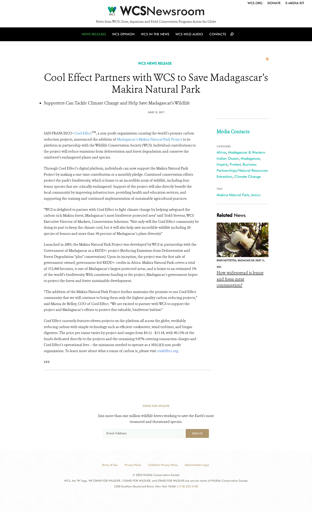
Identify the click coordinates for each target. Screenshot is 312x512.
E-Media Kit (295, 3)
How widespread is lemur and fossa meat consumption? (240, 279)
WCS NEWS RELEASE (155, 63)
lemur (256, 195)
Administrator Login (197, 464)
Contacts (217, 36)
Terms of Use (110, 464)
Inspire (222, 164)
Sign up (197, 433)
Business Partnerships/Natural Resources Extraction (242, 170)
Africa (221, 152)
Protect (235, 164)
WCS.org (255, 3)
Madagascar (250, 158)
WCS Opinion (124, 36)
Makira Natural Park (233, 195)
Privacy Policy (133, 464)
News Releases (95, 36)
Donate (274, 3)
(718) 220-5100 (188, 486)
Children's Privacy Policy (163, 464)
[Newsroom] (156, 12)
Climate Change (247, 176)
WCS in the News (155, 36)
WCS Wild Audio (189, 36)
